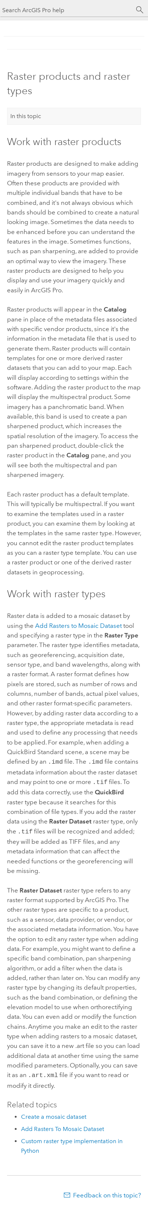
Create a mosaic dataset (53, 1113)
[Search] (140, 10)
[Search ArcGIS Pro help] (66, 10)
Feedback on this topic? (107, 1192)
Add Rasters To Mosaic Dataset (62, 1125)
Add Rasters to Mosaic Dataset (78, 625)
